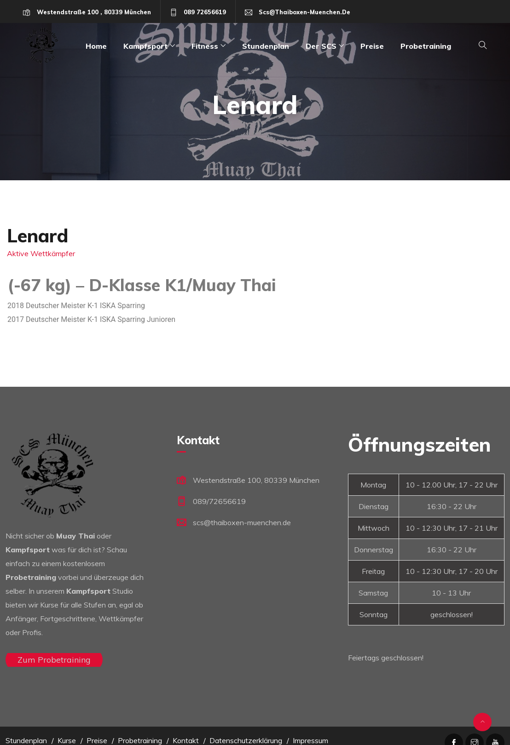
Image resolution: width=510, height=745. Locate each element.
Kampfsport (145, 46)
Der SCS (321, 46)
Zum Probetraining (54, 659)
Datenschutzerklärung (245, 740)
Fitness (204, 46)
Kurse (67, 740)
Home (96, 46)
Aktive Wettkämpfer (41, 253)
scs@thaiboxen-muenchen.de (304, 12)
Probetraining (425, 46)
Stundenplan (265, 46)
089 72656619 (205, 12)
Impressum (310, 740)
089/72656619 (219, 501)
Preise (372, 46)
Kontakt (186, 740)
